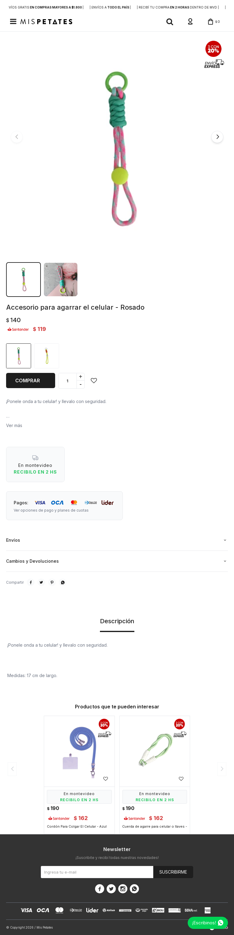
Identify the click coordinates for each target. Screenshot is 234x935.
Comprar (27, 380)
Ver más (14, 425)
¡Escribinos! (204, 923)
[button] (169, 21)
